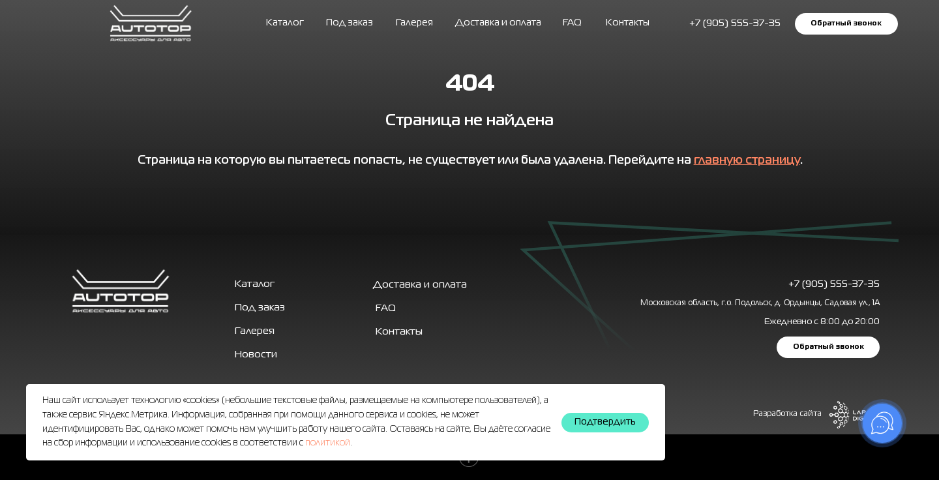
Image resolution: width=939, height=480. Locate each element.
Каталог (285, 23)
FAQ (572, 23)
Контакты (627, 23)
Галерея (255, 331)
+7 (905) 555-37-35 (834, 284)
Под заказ (349, 23)
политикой (327, 443)
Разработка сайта (787, 414)
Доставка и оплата (498, 23)
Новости (256, 354)
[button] (846, 23)
